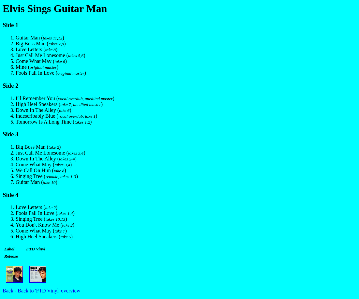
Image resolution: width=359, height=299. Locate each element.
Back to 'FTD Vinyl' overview (49, 290)
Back (8, 290)
